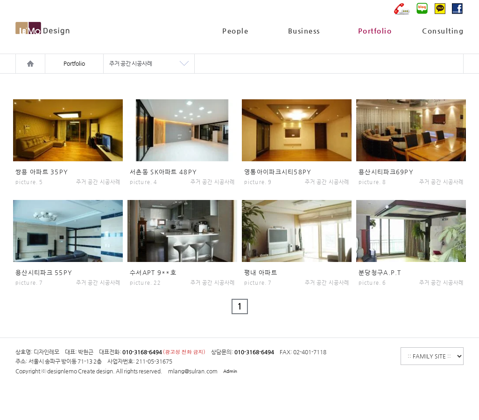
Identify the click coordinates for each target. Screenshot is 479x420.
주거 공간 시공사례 (130, 63)
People (235, 30)
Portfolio (375, 30)
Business (304, 30)
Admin (230, 371)
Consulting (443, 30)
